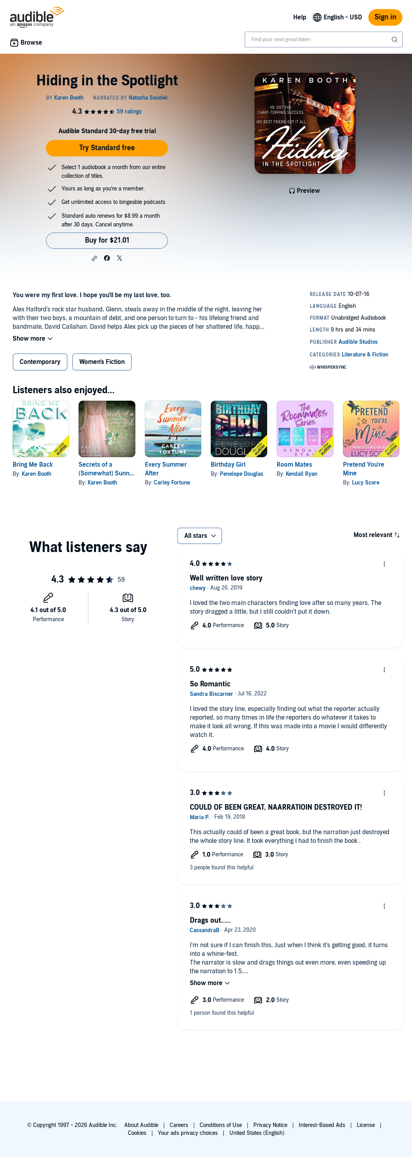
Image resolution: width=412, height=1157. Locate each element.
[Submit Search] (395, 39)
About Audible (141, 1125)
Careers (179, 1125)
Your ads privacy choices (188, 1133)
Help (299, 17)
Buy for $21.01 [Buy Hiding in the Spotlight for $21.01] (107, 240)
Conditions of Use (221, 1125)
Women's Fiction (102, 362)
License (366, 1125)
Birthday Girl (228, 465)
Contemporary (40, 362)
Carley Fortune (172, 482)
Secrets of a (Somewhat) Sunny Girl (106, 473)
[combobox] (324, 39)
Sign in (385, 17)
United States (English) (257, 1133)
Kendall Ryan (301, 474)
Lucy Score (365, 482)
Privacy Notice (270, 1125)
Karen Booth (36, 474)
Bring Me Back (33, 465)
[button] (94, 258)
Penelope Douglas (241, 474)
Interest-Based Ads (322, 1125)
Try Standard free (107, 148)
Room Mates (294, 465)
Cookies (137, 1133)
